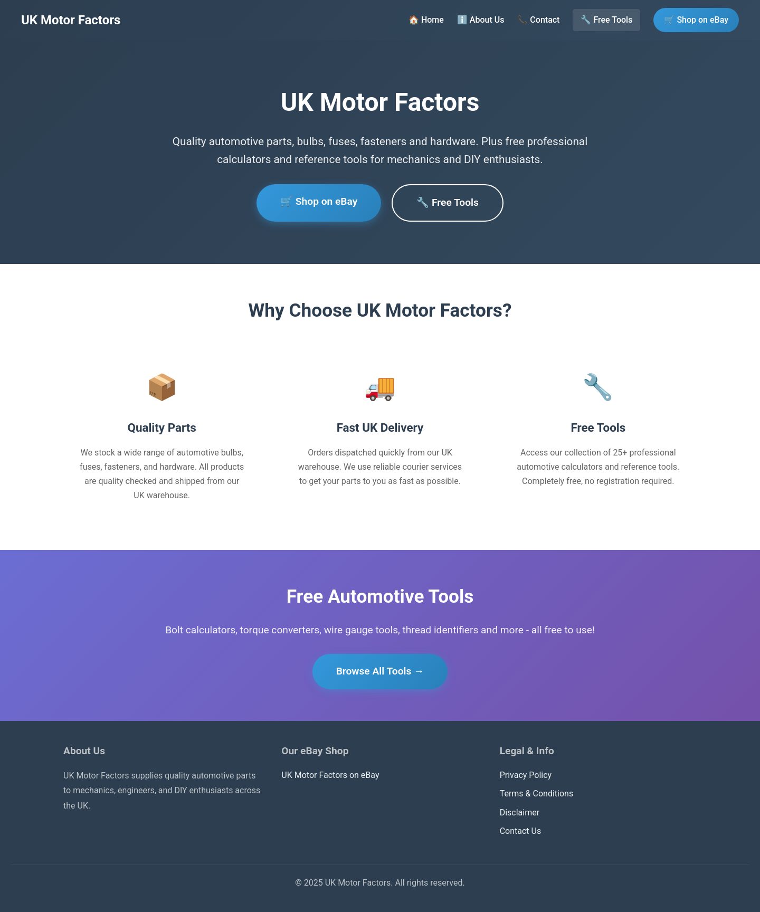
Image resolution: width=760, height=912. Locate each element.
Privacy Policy (526, 775)
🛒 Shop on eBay (696, 20)
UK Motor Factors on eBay (330, 775)
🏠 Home (426, 20)
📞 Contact (538, 20)
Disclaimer (519, 813)
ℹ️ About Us (481, 20)
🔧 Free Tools (606, 20)
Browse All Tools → (380, 671)
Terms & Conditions (537, 793)
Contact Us (521, 831)
